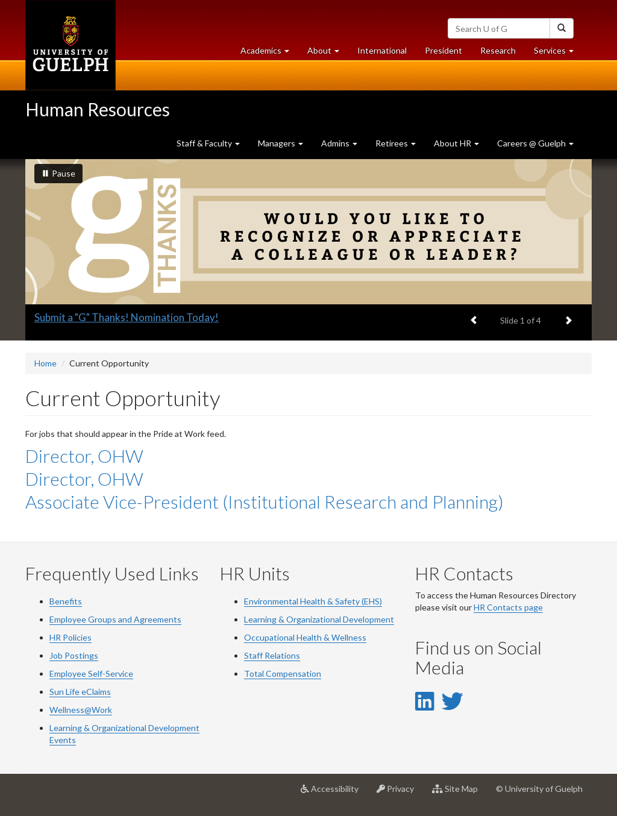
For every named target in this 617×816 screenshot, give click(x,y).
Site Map (459, 793)
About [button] (327, 53)
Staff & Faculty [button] (208, 143)
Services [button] (558, 53)
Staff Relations (272, 655)
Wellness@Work (80, 710)
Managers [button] (280, 143)
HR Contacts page (508, 607)
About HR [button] (456, 143)
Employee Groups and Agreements (115, 619)
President (443, 50)
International (382, 50)
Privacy (400, 793)
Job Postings (73, 655)
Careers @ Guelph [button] (535, 143)
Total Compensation (282, 673)
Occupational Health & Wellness (305, 637)
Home (45, 363)
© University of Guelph (539, 788)
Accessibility (334, 793)
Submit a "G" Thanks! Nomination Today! (126, 317)
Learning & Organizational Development (319, 619)
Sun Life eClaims (80, 691)
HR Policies (70, 637)
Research (502, 53)
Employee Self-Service (91, 673)
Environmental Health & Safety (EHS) (313, 601)
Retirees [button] (395, 143)
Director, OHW (84, 455)
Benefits (65, 601)
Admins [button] (339, 143)
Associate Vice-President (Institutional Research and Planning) (264, 501)
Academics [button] (269, 53)
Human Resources (97, 109)
